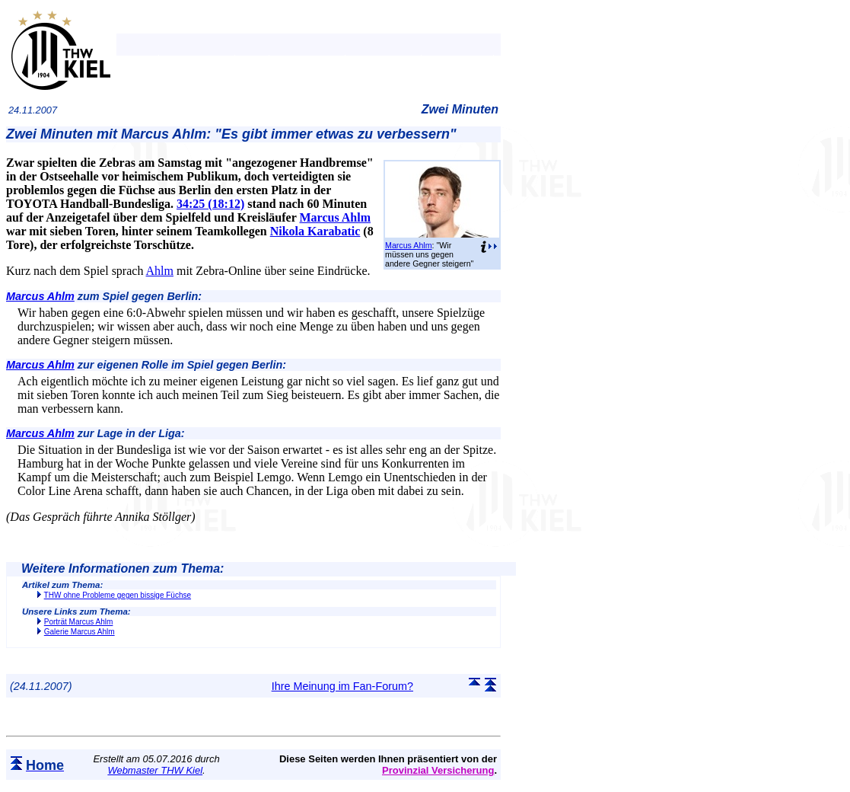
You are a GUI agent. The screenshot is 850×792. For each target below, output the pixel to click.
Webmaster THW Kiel (154, 770)
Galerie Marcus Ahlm (79, 632)
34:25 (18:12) (210, 203)
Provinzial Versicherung (438, 770)
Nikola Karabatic (315, 231)
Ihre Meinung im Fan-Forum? (342, 686)
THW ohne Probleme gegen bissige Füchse (117, 595)
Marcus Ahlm (408, 245)
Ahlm (160, 270)
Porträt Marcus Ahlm (78, 622)
